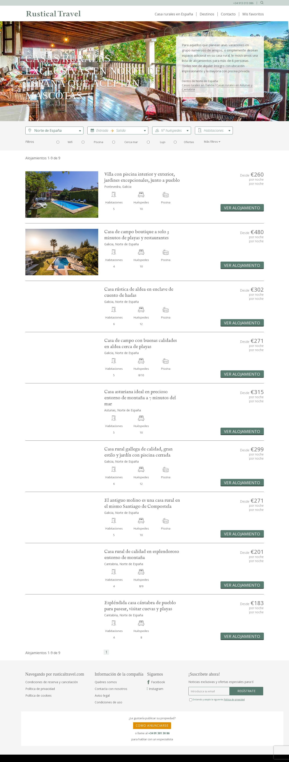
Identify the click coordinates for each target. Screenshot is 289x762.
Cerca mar (131, 142)
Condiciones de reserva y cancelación (51, 682)
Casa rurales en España (174, 14)
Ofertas (189, 142)
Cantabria (111, 564)
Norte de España (48, 130)
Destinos (207, 14)
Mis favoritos (253, 14)
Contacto (228, 14)
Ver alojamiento (242, 208)
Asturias (110, 410)
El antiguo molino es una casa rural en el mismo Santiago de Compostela (142, 503)
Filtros (29, 142)
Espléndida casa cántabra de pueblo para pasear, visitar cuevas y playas (140, 606)
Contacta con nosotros (111, 689)
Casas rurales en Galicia (198, 85)
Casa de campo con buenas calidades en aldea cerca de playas (140, 344)
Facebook (158, 682)
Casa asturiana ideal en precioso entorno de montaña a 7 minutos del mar (140, 398)
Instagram (155, 689)
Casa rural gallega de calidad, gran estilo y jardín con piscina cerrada (138, 452)
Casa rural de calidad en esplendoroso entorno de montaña (141, 555)
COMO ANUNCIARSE (152, 725)
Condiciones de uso (108, 702)
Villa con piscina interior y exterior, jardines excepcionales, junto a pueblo (142, 177)
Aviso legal (102, 695)
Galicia (108, 244)
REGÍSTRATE (246, 691)
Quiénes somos (106, 682)
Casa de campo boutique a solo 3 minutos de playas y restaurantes (136, 235)
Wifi (70, 142)
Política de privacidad (40, 689)
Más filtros (211, 141)
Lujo (162, 142)
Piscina (98, 142)
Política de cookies (38, 695)
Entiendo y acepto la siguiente (217, 699)
